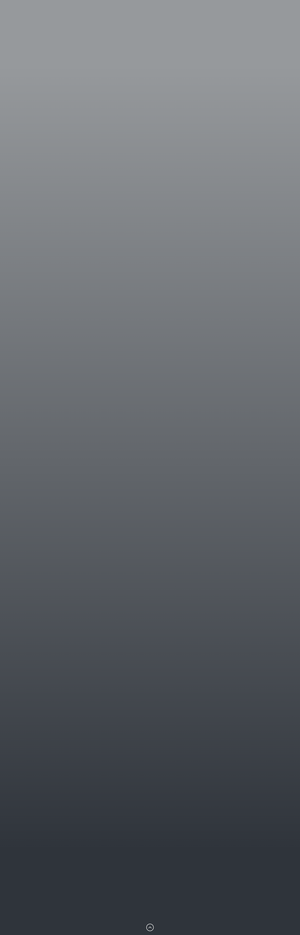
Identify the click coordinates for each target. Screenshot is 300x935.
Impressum (202, 892)
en (270, 22)
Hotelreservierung (27, 500)
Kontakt (198, 885)
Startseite (133, 878)
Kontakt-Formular (29, 483)
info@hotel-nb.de (30, 906)
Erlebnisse (206, 22)
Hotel (148, 22)
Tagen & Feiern (241, 22)
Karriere (198, 878)
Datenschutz (203, 899)
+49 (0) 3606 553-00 (89, 483)
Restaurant (175, 22)
